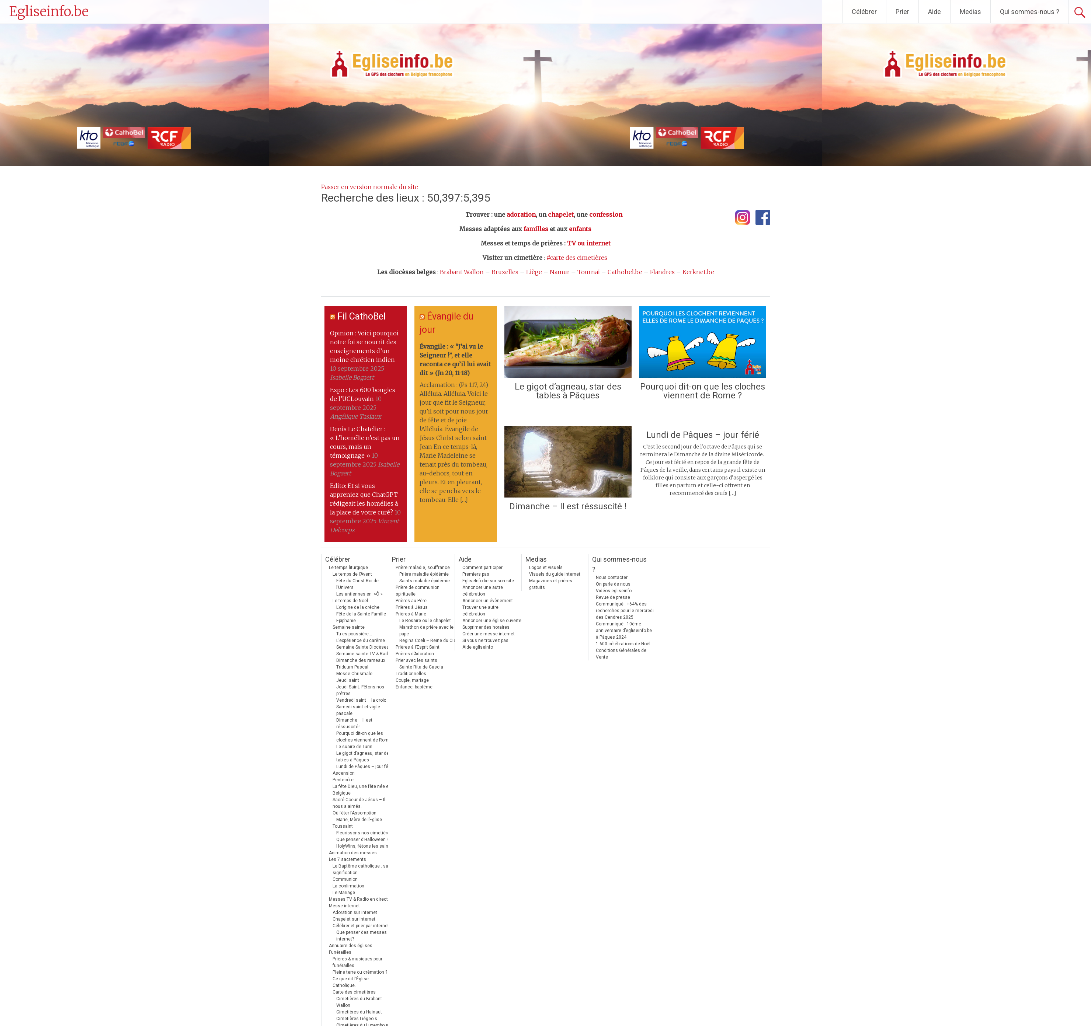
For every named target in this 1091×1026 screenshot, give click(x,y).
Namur (560, 272)
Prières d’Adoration (415, 653)
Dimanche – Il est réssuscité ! (567, 506)
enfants (580, 229)
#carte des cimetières (576, 257)
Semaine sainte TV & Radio (364, 653)
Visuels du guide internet (554, 574)
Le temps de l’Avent (352, 574)
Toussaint (343, 826)
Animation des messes (353, 852)
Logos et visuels (546, 567)
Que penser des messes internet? (361, 936)
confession (605, 214)
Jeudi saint (347, 680)
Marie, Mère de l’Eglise (359, 819)
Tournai (588, 272)
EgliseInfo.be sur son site (488, 580)
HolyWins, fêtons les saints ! (365, 846)
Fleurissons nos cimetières (364, 832)
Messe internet (344, 905)
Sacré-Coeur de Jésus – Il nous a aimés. (359, 803)
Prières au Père (411, 600)
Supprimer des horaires (486, 627)
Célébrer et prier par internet (361, 925)
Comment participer (482, 567)
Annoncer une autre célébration (482, 591)
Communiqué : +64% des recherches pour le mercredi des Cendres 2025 (625, 610)
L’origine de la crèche (357, 607)
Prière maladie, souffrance (423, 567)
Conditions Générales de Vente (621, 654)
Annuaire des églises (350, 945)
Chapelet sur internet (354, 919)
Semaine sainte (349, 627)
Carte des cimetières (354, 992)
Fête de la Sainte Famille (361, 614)
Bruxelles (504, 272)
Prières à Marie (411, 614)
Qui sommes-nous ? (1029, 11)
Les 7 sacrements (347, 859)
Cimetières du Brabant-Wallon (359, 1002)
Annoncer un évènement (487, 600)
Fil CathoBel (361, 316)
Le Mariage (344, 892)
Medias (970, 11)
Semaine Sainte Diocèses (362, 647)
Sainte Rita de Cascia (421, 667)
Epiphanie (346, 620)
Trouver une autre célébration (480, 611)
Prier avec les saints (416, 660)
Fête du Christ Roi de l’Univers (357, 584)
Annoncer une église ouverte (491, 620)
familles (536, 229)
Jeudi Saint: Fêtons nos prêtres (360, 690)
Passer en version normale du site (369, 187)
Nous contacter (612, 577)
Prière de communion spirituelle (417, 591)
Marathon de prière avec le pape (426, 630)
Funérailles (340, 952)
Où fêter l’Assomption (354, 813)
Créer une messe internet (488, 633)
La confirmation (348, 886)
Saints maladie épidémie (424, 580)
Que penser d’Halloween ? (362, 839)
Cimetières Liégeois (356, 1018)
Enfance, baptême (414, 687)
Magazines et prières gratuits (550, 584)
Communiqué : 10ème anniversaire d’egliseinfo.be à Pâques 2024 (624, 630)
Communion (345, 879)
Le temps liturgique (348, 567)
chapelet (561, 214)
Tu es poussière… (354, 633)
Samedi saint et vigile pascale (358, 710)
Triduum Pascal (352, 667)
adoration (521, 214)
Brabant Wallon (462, 272)
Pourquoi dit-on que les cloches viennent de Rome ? (702, 391)
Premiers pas (475, 574)
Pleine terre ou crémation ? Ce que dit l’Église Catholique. (360, 979)
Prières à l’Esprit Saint (417, 647)
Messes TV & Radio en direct (358, 899)
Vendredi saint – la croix (361, 700)
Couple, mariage (412, 680)
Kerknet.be (698, 272)
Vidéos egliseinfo (614, 590)
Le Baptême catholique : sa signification (360, 869)
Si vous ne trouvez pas (485, 640)
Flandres (662, 272)
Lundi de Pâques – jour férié (702, 435)
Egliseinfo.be (48, 11)
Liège (534, 272)
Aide (934, 11)
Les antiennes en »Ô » (359, 594)
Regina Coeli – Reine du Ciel (428, 640)
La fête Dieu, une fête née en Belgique (362, 790)
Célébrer (864, 11)
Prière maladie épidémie (424, 574)
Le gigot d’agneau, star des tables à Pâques (568, 391)
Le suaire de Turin (354, 746)
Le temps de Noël (350, 600)
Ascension (344, 773)
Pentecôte (343, 779)
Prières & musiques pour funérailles (357, 962)
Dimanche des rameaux (360, 660)
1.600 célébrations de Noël (623, 643)
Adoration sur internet (355, 912)
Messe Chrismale (354, 673)
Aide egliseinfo (477, 647)
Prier (902, 11)
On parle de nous (613, 584)
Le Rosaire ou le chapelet (425, 620)
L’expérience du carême (360, 640)
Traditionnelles (411, 673)
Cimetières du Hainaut (359, 1012)
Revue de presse (613, 597)
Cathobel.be (625, 272)
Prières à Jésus (412, 607)
